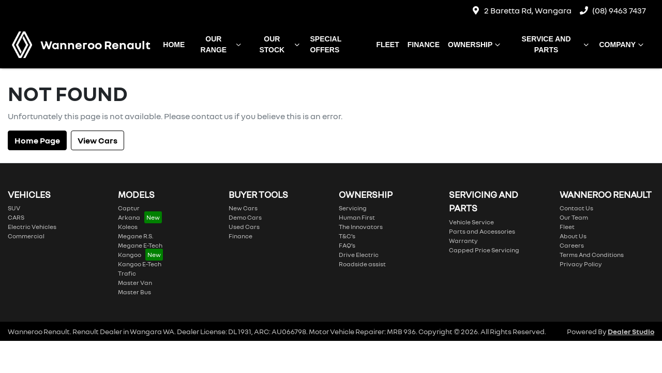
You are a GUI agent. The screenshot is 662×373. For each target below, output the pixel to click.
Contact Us (576, 208)
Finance (424, 44)
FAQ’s (347, 245)
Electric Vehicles (32, 227)
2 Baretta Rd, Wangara (527, 10)
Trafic (127, 273)
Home (174, 44)
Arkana (129, 217)
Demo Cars (245, 217)
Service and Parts (556, 44)
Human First (357, 217)
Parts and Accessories (482, 231)
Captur (129, 208)
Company (622, 44)
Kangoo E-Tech (139, 264)
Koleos (128, 227)
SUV (14, 208)
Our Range (222, 44)
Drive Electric (359, 255)
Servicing (353, 208)
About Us (573, 236)
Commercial (26, 236)
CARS (16, 217)
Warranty (463, 241)
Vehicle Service (471, 222)
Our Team (574, 217)
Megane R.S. (135, 236)
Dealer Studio (631, 331)
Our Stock (280, 44)
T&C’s (347, 236)
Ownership (475, 44)
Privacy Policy (581, 264)
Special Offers (325, 44)
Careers (572, 245)
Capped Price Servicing (484, 250)
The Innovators (361, 227)
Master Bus (134, 292)
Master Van (135, 282)
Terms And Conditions (592, 255)
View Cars (97, 140)
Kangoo (129, 255)
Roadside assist (362, 264)
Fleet (387, 44)
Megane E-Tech (140, 245)
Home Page (37, 140)
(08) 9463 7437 (619, 10)
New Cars (243, 208)
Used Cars (244, 227)
